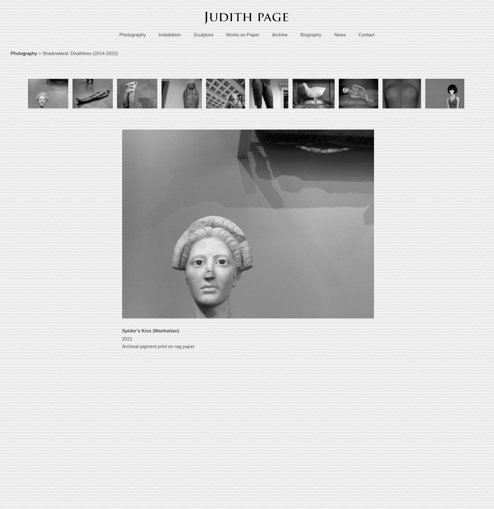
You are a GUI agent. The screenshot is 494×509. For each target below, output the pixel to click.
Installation (170, 34)
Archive (280, 34)
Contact (366, 34)
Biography (310, 34)
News (340, 34)
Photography (133, 34)
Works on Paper (243, 34)
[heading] (247, 26)
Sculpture (203, 34)
